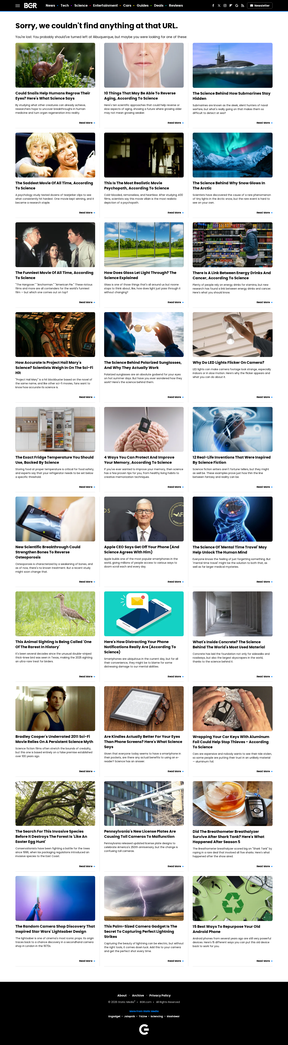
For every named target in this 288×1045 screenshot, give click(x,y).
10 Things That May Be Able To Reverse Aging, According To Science (140, 96)
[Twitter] (219, 5)
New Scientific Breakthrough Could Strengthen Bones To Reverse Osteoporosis (47, 552)
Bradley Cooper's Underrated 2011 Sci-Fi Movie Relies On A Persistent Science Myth (54, 739)
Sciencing (157, 1016)
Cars (127, 5)
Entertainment (105, 5)
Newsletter (260, 5)
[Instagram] (225, 5)
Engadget (114, 1016)
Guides (143, 5)
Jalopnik (129, 1016)
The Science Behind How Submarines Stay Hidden (232, 96)
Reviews (176, 5)
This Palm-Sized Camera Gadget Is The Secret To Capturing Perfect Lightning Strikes (140, 931)
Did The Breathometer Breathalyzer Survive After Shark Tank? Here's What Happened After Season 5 (228, 836)
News (50, 5)
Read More (85, 122)
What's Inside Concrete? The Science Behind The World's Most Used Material (229, 644)
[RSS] (242, 5)
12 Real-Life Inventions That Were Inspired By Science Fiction (232, 460)
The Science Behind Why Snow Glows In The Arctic (229, 186)
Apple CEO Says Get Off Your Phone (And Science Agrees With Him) (141, 549)
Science (81, 5)
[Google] (236, 5)
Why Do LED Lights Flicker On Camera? (228, 362)
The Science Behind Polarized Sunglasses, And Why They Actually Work (143, 365)
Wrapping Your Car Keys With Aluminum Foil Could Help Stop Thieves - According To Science (231, 741)
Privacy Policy (160, 995)
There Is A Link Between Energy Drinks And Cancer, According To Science (232, 275)
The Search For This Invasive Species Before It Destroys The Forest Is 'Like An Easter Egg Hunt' (51, 836)
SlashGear (173, 1016)
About (122, 995)
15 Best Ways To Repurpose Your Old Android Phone (226, 929)
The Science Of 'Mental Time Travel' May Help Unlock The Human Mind (230, 550)
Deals (159, 5)
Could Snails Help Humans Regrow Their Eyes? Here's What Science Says (52, 96)
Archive (138, 995)
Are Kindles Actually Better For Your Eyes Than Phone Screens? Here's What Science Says (143, 741)
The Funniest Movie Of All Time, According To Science (54, 275)
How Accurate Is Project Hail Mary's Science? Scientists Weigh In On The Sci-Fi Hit (54, 367)
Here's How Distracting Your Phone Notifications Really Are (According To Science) (140, 646)
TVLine (143, 1016)
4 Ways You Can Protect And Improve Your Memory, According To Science (139, 460)
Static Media (126, 1002)
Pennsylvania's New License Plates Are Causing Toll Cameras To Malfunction (140, 834)
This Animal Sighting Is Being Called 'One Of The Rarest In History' (53, 644)
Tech (65, 5)
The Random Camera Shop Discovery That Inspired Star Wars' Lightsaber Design (55, 929)
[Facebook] (213, 5)
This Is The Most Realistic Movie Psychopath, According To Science (136, 186)
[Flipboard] (230, 5)
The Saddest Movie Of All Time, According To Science (54, 186)
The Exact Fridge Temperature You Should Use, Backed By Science (54, 460)
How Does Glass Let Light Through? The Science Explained (140, 275)
